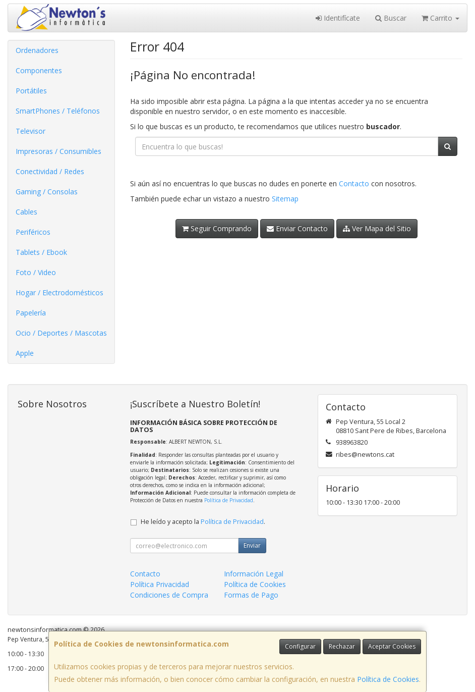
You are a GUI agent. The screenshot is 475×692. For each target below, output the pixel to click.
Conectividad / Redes (50, 171)
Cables (26, 212)
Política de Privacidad (228, 500)
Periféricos (33, 232)
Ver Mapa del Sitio (377, 228)
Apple (25, 353)
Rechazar (342, 646)
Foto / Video (36, 272)
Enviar (252, 545)
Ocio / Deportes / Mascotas (61, 333)
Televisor (30, 131)
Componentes (39, 70)
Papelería (31, 312)
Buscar (390, 18)
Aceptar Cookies (391, 646)
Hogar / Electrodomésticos (59, 292)
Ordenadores (37, 50)
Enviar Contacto (297, 228)
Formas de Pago (251, 595)
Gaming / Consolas (47, 191)
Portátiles (31, 90)
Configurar (300, 646)
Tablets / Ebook (41, 252)
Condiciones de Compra (169, 595)
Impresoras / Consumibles (58, 151)
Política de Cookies (388, 679)
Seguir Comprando (217, 228)
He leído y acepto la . (203, 521)
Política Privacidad (159, 584)
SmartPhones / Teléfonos (58, 111)
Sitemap (285, 198)
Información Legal (253, 573)
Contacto (354, 183)
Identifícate (338, 18)
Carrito (440, 18)
